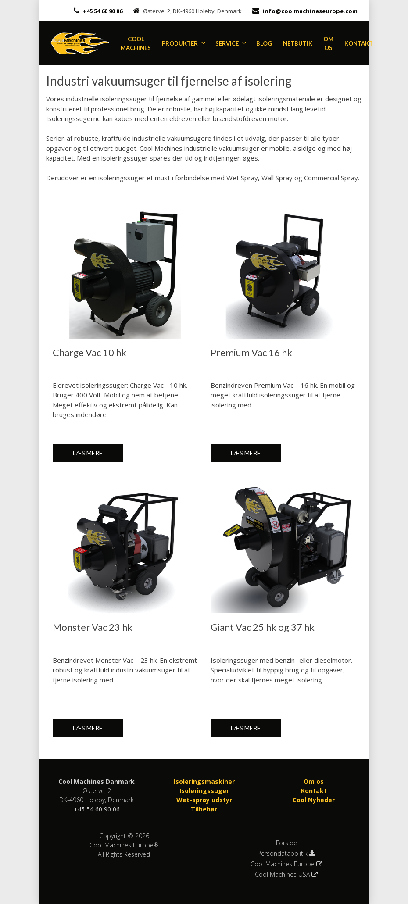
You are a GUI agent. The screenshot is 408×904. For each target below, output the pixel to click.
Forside (286, 843)
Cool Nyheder (314, 800)
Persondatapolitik (286, 853)
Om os (328, 43)
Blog (264, 43)
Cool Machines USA (286, 875)
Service (227, 43)
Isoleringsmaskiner (204, 781)
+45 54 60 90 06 (102, 11)
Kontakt (358, 43)
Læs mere (88, 453)
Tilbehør (204, 809)
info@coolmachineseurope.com (310, 11)
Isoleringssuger (204, 790)
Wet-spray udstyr (204, 800)
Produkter (180, 43)
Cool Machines (136, 43)
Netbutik (297, 43)
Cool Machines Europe (286, 864)
